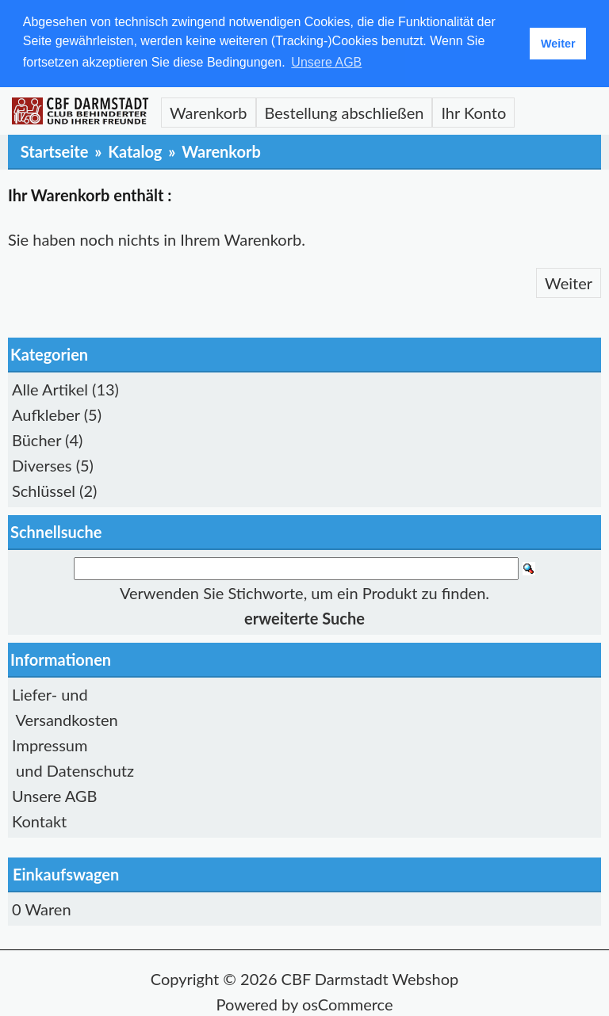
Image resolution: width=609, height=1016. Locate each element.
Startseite (55, 150)
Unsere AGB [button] (326, 62)
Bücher (36, 439)
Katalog (135, 150)
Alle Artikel (50, 388)
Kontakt (39, 820)
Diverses (42, 464)
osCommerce (347, 1003)
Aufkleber (46, 413)
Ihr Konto (473, 111)
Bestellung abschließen (344, 111)
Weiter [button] (558, 43)
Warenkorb (208, 111)
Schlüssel (43, 489)
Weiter (568, 282)
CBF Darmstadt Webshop (370, 977)
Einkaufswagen (66, 873)
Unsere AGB (54, 794)
